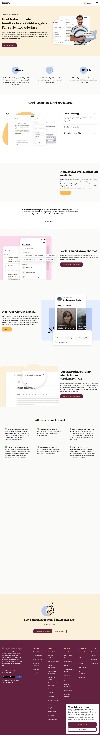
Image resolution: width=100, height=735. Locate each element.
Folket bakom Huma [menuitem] (68, 656)
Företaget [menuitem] (67, 648)
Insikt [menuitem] (49, 704)
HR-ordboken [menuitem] (82, 672)
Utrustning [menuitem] (51, 689)
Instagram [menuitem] (94, 659)
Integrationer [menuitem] (37, 673)
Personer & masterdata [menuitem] (51, 656)
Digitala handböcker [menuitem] (51, 666)
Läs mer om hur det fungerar (72, 264)
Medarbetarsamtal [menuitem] (53, 661)
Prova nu (6, 329)
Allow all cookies (82, 724)
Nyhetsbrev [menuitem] (94, 663)
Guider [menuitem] (81, 663)
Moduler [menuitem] (50, 648)
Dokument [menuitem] (51, 696)
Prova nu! (65, 193)
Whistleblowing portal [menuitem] (69, 670)
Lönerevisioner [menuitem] (52, 719)
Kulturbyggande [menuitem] (37, 659)
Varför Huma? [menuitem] (68, 661)
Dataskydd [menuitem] (67, 675)
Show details (82, 729)
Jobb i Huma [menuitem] (68, 652)
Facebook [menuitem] (94, 652)
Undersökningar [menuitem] (52, 652)
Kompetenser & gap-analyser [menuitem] (52, 684)
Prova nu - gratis (9, 45)
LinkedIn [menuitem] (93, 655)
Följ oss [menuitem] (93, 648)
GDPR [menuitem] (66, 665)
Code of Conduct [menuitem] (67, 685)
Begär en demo (59, 631)
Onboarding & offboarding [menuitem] (52, 672)
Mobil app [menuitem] (36, 669)
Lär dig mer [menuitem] (82, 648)
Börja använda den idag (43, 631)
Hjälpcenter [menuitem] (82, 667)
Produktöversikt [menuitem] (38, 652)
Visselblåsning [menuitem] (52, 711)
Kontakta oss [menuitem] (68, 690)
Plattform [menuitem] (36, 648)
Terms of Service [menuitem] (67, 680)
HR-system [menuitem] (82, 677)
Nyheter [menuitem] (50, 692)
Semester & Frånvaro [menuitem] (51, 678)
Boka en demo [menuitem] (81, 659)
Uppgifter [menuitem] (51, 708)
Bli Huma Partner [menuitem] (67, 695)
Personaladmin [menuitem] (37, 655)
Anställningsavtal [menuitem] (53, 700)
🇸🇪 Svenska (87, 3)
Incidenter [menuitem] (51, 715)
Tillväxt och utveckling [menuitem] (36, 664)
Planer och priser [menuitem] (82, 653)
